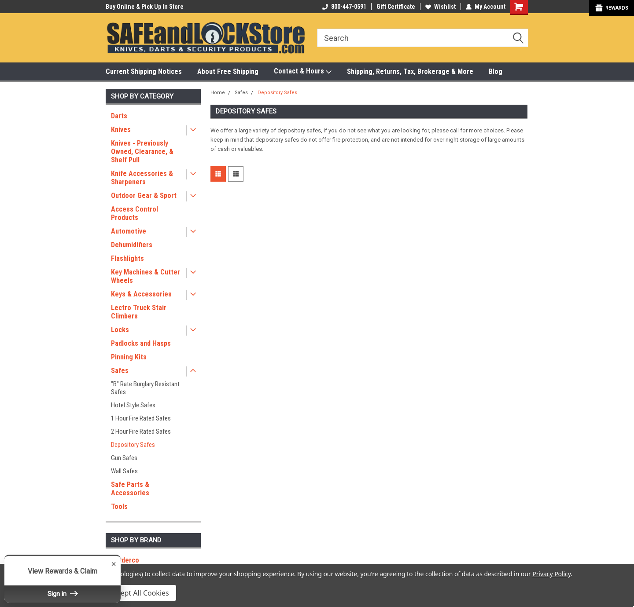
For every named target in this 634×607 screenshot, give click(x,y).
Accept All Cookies (139, 593)
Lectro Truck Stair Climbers (138, 312)
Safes (120, 370)
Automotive (128, 231)
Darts (119, 116)
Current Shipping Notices (144, 71)
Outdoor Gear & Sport (144, 195)
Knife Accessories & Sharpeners (142, 177)
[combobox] (422, 38)
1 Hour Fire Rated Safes (141, 418)
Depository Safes (133, 445)
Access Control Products (134, 213)
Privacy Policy (551, 574)
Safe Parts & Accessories (130, 488)
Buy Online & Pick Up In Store (145, 6)
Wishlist (440, 6)
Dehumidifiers (131, 245)
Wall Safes (124, 471)
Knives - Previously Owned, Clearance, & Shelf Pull (142, 151)
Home (217, 92)
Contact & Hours (303, 71)
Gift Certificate (395, 6)
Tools (119, 506)
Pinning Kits (129, 357)
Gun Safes (124, 458)
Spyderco (125, 560)
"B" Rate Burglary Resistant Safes (145, 388)
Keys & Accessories (141, 294)
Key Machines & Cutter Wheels (145, 276)
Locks (120, 329)
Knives (121, 129)
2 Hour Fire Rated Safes (141, 431)
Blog (495, 71)
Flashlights (127, 258)
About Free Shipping (227, 71)
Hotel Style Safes (133, 405)
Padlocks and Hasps (141, 343)
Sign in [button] (62, 594)
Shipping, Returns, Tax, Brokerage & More (410, 71)
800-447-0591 (344, 6)
